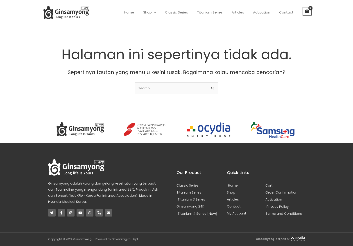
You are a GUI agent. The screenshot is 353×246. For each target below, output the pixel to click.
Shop (160, 12)
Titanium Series (218, 12)
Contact (287, 12)
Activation (265, 12)
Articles (243, 12)
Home (144, 12)
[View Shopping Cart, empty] (307, 11)
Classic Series (186, 12)
